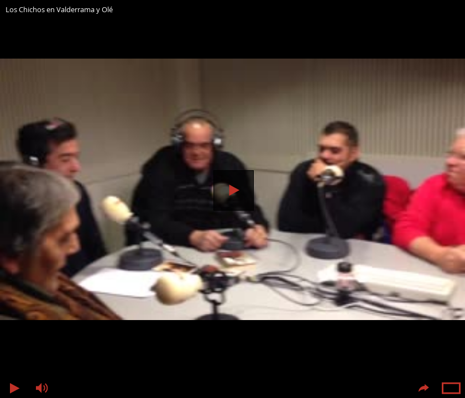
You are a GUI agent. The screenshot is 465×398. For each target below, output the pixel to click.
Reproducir (233, 190)
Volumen (41, 388)
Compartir (423, 388)
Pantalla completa (451, 388)
